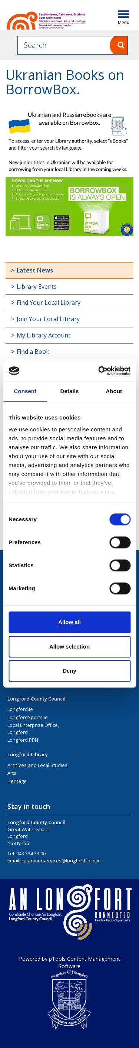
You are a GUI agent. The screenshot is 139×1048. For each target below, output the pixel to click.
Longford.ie (20, 709)
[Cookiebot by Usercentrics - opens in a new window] (98, 371)
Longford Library (27, 754)
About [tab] (114, 391)
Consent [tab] (25, 391)
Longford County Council (36, 698)
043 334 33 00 (31, 853)
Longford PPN (22, 740)
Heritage (17, 781)
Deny (69, 670)
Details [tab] (69, 391)
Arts (11, 773)
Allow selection (69, 646)
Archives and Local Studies (37, 765)
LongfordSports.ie (27, 717)
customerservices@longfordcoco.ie (61, 860)
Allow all (69, 622)
